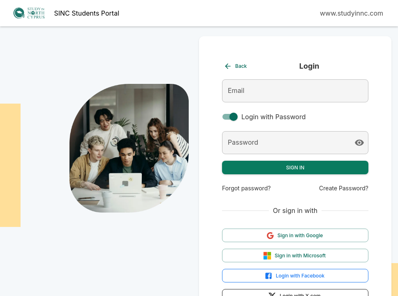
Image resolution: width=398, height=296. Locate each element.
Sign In (295, 167)
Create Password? (343, 188)
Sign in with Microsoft (294, 256)
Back (235, 66)
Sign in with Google (294, 235)
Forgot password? (246, 188)
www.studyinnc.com (351, 13)
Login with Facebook (294, 276)
